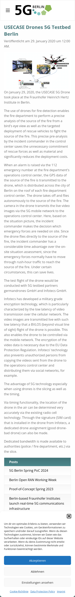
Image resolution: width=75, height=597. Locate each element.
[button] (69, 516)
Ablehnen (37, 571)
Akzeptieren (37, 560)
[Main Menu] (8, 10)
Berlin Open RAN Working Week (32, 480)
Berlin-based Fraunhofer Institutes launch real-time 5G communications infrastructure (36, 503)
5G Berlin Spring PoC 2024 (28, 470)
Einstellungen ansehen (37, 582)
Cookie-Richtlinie (19, 591)
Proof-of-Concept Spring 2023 (31, 489)
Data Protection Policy (42, 591)
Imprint (61, 591)
